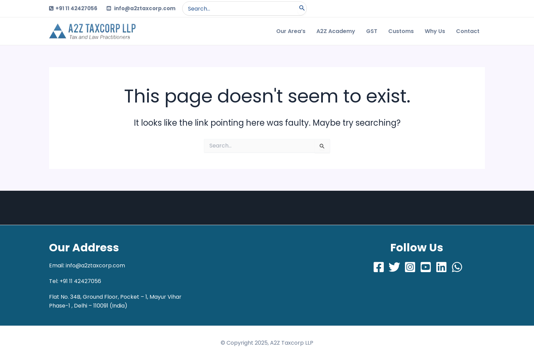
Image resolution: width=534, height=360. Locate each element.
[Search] (302, 8)
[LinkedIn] (441, 267)
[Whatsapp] (457, 267)
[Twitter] (394, 267)
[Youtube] (425, 267)
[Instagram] (410, 267)
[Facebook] (378, 267)
